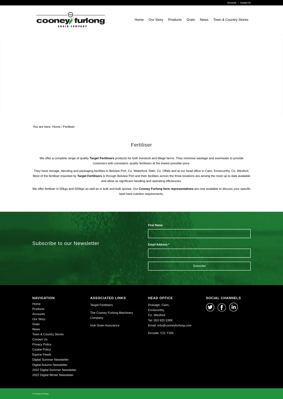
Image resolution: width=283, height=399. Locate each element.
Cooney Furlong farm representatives (165, 189)
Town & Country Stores (48, 334)
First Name (155, 225)
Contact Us (245, 3)
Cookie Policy (41, 349)
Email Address (158, 244)
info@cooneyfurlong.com (174, 325)
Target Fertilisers (102, 158)
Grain (36, 324)
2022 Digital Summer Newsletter (54, 370)
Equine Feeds (41, 354)
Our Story (38, 319)
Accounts (231, 3)
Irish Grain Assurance (105, 325)
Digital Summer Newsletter (50, 359)
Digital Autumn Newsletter (50, 365)
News (36, 329)
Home (36, 304)
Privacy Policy (41, 344)
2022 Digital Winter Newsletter (53, 375)
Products (38, 309)
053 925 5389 (163, 320)
